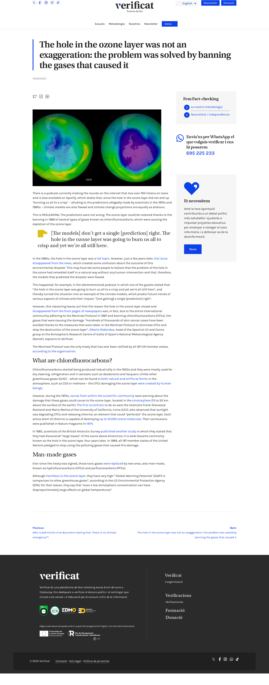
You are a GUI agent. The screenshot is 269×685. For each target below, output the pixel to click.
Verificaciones (159, 600)
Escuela (100, 23)
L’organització (159, 581)
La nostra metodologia (207, 107)
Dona (168, 23)
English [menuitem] (187, 3)
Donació (228, 2)
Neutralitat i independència (210, 114)
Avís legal (75, 669)
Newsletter (210, 2)
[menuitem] (187, 3)
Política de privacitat (96, 669)
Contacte (61, 669)
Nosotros (134, 23)
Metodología (117, 23)
